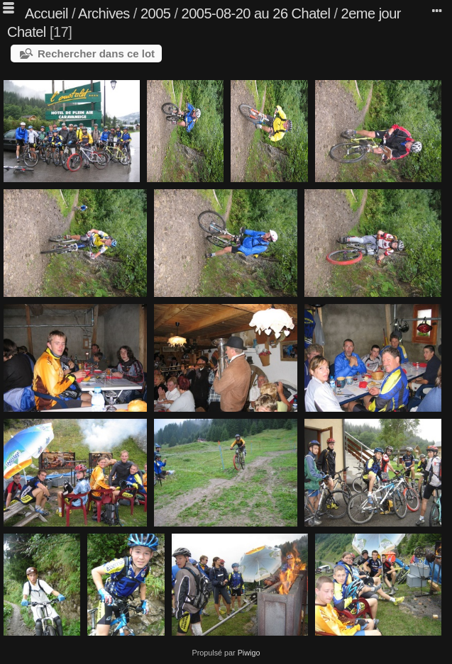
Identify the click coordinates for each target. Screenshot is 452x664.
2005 (155, 13)
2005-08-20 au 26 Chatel (256, 13)
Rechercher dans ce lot (96, 53)
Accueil (46, 13)
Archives (104, 13)
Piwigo (249, 652)
